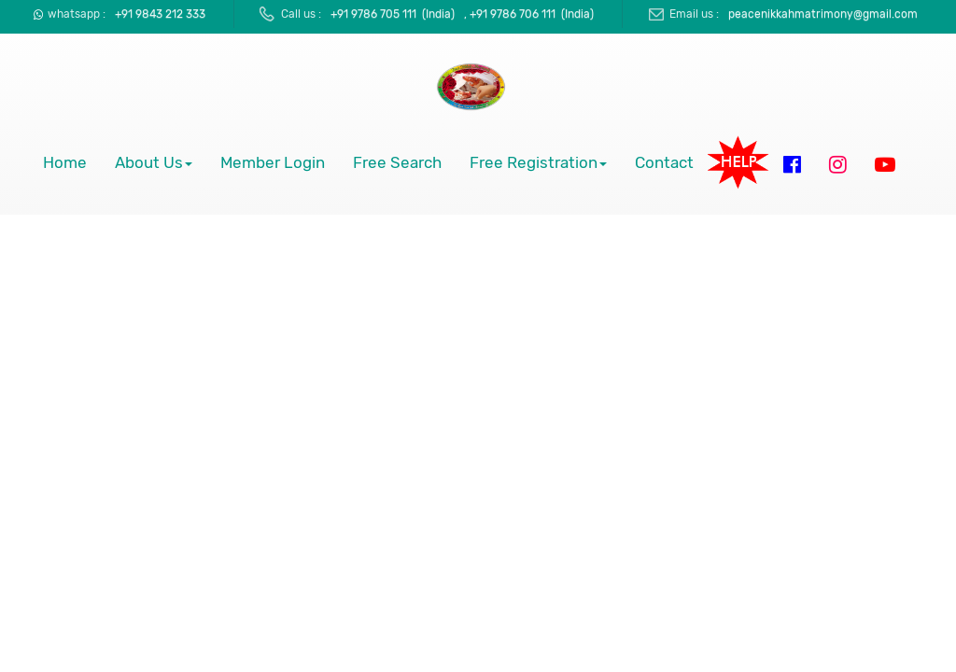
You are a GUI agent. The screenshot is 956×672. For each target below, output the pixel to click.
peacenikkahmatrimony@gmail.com (823, 14)
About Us (153, 163)
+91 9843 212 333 (160, 14)
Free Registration (538, 163)
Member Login (272, 163)
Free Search (397, 163)
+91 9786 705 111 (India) (392, 14)
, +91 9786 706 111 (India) (529, 14)
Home (65, 163)
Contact (664, 163)
